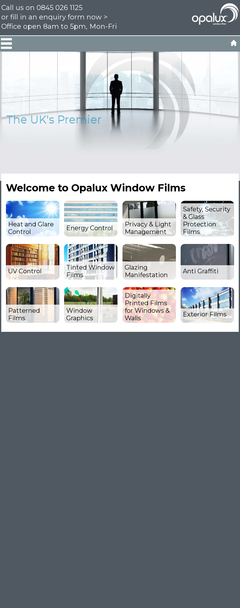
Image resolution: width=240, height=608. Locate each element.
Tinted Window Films (90, 271)
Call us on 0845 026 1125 (41, 7)
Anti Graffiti (200, 271)
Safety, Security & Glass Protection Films (206, 220)
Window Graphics (79, 314)
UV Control (25, 271)
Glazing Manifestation (146, 271)
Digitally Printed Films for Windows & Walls (147, 307)
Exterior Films (205, 314)
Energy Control (89, 228)
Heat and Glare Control (31, 228)
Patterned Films (24, 314)
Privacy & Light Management (148, 228)
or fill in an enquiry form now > (54, 17)
